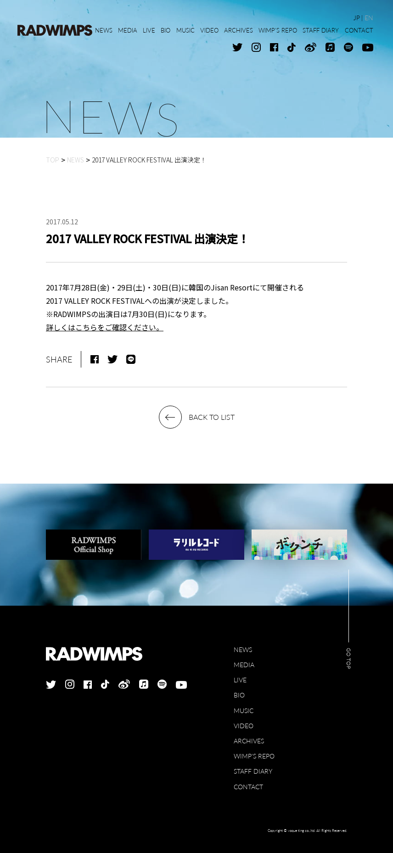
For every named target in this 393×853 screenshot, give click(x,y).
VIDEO (243, 725)
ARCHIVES (249, 740)
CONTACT (248, 786)
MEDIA (244, 664)
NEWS (243, 649)
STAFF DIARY (253, 771)
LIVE (240, 679)
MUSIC (243, 710)
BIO (239, 694)
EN (369, 17)
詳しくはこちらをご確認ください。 (104, 327)
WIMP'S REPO (254, 755)
